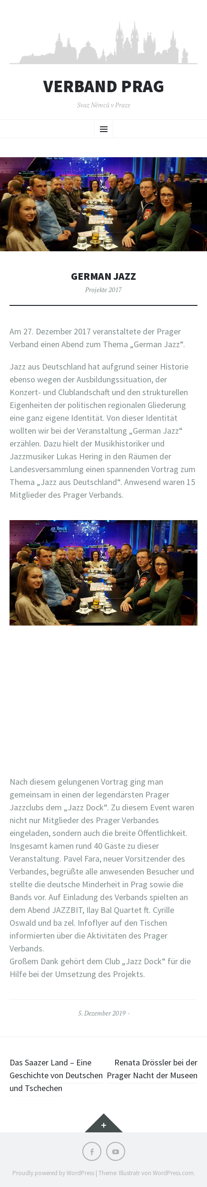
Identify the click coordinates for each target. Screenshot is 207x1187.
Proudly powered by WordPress (53, 1173)
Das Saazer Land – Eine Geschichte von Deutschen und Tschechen (56, 1075)
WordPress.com (173, 1173)
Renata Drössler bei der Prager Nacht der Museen (152, 1069)
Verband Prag (103, 86)
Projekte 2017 (103, 289)
